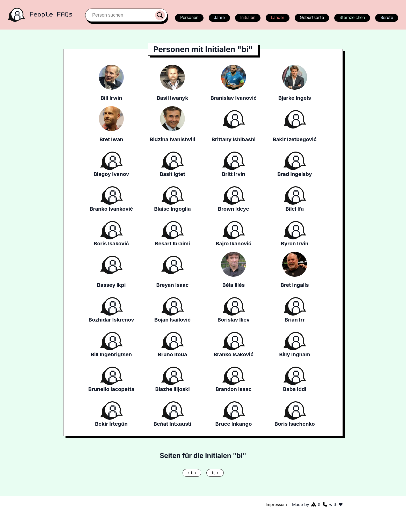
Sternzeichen (352, 17)
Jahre (218, 17)
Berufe (386, 17)
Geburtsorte (311, 17)
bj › (215, 472)
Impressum (276, 504)
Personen (188, 17)
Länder (277, 17)
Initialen (247, 17)
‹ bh (192, 472)
